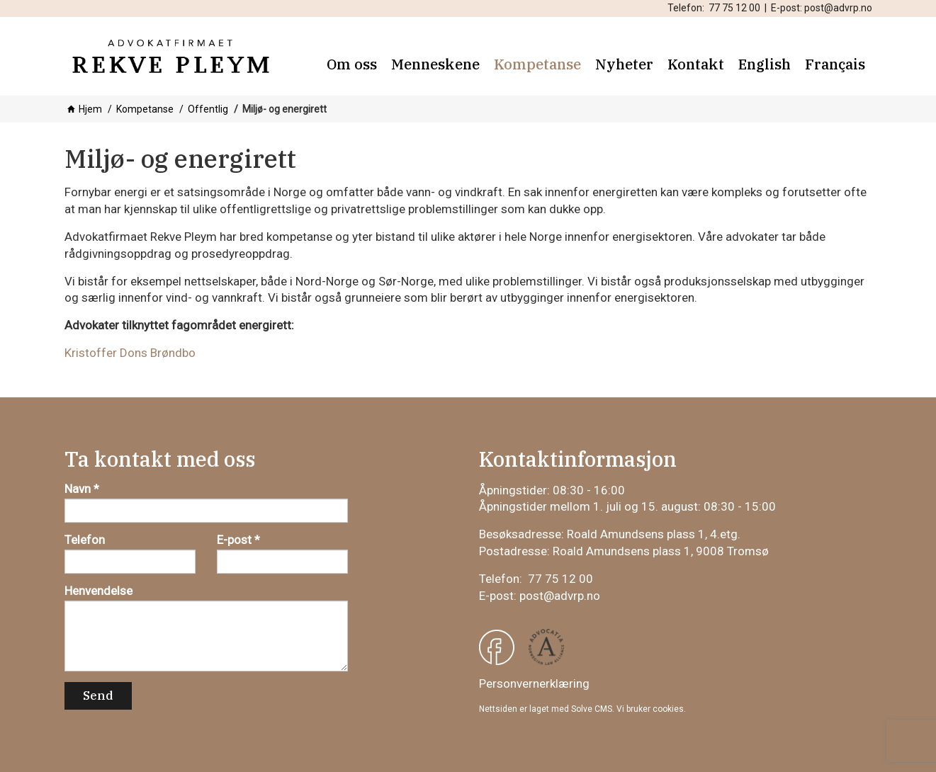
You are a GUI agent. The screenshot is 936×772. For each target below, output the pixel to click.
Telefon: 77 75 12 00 (713, 7)
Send (98, 695)
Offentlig (208, 109)
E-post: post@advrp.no (821, 7)
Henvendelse (98, 590)
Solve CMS (591, 709)
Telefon (84, 539)
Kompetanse (145, 109)
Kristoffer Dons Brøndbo (130, 353)
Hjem (90, 109)
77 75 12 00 (560, 579)
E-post (234, 539)
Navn (77, 488)
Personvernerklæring (534, 683)
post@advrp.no (559, 596)
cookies (668, 709)
